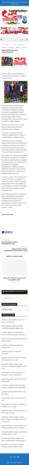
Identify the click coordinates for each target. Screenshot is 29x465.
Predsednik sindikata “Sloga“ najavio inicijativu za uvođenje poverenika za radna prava (14, 366)
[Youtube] (18, 457)
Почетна (4, 44)
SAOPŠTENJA (11, 47)
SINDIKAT (18, 47)
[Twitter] (14, 457)
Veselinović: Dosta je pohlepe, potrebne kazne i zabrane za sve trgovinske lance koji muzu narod (14, 419)
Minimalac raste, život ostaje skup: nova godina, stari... (14, 279)
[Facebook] (11, 457)
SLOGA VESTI (24, 47)
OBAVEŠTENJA (4, 47)
